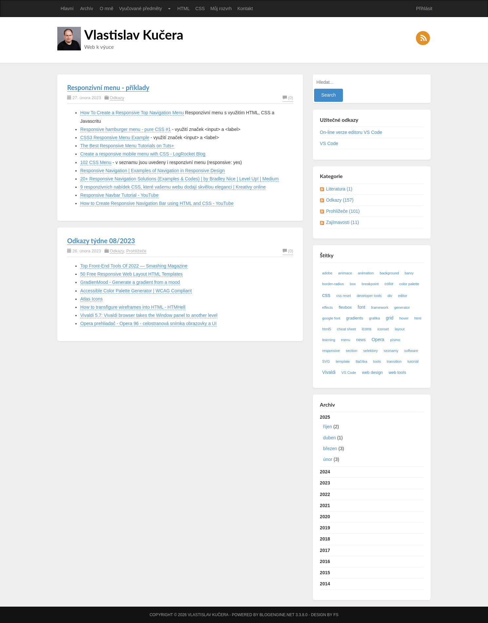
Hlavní (67, 8)
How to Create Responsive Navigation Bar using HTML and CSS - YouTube (157, 203)
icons (366, 329)
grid (389, 318)
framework (379, 307)
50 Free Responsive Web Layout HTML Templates (131, 274)
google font (331, 318)
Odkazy (117, 97)
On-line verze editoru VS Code (351, 132)
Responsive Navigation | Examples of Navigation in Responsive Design (152, 170)
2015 (325, 572)
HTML (183, 8)
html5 (326, 329)
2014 (325, 583)
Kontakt (245, 8)
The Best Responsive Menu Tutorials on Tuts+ (127, 145)
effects (327, 307)
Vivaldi (329, 372)
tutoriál (413, 361)
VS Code (329, 143)
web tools (397, 372)
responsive (331, 351)
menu (345, 340)
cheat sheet (346, 329)
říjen (327, 426)
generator (402, 307)
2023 (325, 483)
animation (366, 273)
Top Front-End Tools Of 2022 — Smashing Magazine (133, 265)
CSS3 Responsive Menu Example (114, 137)
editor (402, 296)
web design (372, 372)
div (389, 296)
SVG (326, 361)
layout (399, 329)
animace (345, 273)
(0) (288, 97)
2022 (325, 494)
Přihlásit (424, 8)
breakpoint (370, 284)
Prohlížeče (136, 250)
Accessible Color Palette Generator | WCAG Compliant (136, 290)
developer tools (369, 296)
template (343, 361)
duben (329, 437)
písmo (395, 340)
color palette (409, 284)
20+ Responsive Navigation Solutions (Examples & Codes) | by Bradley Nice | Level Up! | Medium (179, 178)
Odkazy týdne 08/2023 (101, 241)
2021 (325, 505)
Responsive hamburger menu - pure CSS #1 (125, 129)
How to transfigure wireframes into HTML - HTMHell (132, 307)
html (417, 318)
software (411, 351)
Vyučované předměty (140, 8)
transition (394, 361)
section (351, 351)
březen (330, 448)
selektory (370, 351)
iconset (383, 329)
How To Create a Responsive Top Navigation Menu (132, 112)
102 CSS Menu (95, 162)
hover (403, 318)
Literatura (339, 189)
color (389, 284)
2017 (325, 550)
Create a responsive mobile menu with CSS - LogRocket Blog (142, 153)
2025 (372, 439)
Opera (377, 339)
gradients (354, 318)
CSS (200, 8)
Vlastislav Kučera (133, 35)
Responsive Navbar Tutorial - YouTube (119, 195)
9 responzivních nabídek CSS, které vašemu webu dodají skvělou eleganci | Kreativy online (173, 187)
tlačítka (361, 361)
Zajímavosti (342, 222)
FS (335, 615)
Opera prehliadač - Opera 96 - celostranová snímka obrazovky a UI (148, 323)
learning (328, 340)
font (361, 307)
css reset (343, 296)
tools (377, 361)
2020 (325, 516)
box (353, 284)
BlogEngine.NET (276, 615)
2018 (325, 538)
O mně (106, 8)
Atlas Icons (91, 299)
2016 (325, 561)
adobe (327, 273)
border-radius (333, 284)
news (361, 340)
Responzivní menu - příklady (108, 87)
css (326, 295)
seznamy (391, 351)
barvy (409, 273)
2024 (325, 471)
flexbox (345, 307)
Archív (86, 8)
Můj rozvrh (221, 8)
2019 (325, 527)
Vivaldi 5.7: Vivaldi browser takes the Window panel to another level (148, 315)
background (389, 273)
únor (327, 459)
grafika (374, 318)
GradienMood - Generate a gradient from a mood (130, 282)
